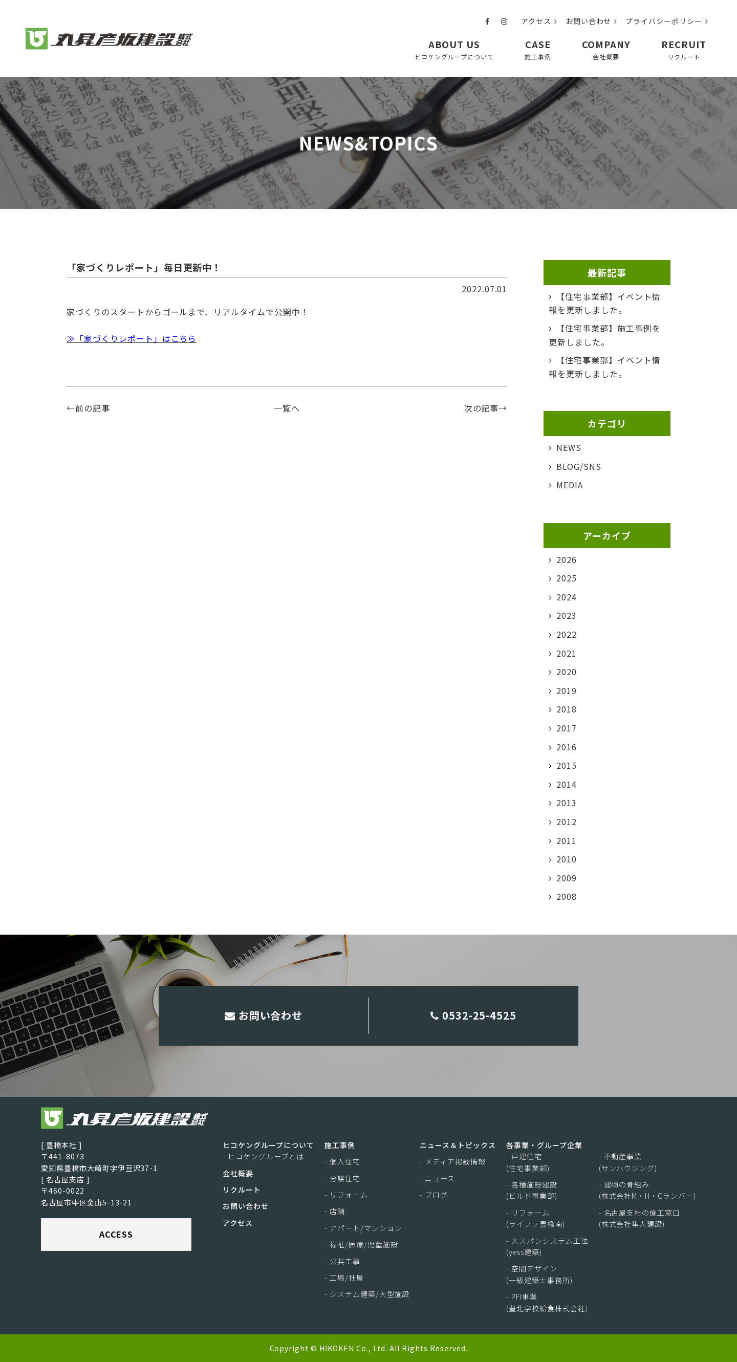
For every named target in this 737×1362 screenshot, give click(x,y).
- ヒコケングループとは (263, 1156)
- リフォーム (346, 1195)
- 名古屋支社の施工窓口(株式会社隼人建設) (640, 1218)
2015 (566, 765)
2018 (566, 709)
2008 (566, 896)
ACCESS (116, 1234)
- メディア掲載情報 (453, 1161)
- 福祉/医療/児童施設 (361, 1244)
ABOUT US (454, 49)
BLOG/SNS (578, 466)
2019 (566, 690)
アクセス (539, 21)
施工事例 (339, 1145)
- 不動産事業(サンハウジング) (628, 1162)
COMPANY (606, 49)
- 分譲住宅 (342, 1178)
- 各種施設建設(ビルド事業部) (531, 1190)
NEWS (568, 447)
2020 (566, 671)
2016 (566, 747)
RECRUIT (683, 49)
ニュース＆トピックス (458, 1145)
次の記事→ (486, 408)
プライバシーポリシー (666, 21)
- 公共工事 (342, 1261)
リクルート (242, 1189)
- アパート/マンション (363, 1228)
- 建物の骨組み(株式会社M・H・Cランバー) (647, 1190)
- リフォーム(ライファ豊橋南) (535, 1218)
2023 (566, 615)
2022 (566, 634)
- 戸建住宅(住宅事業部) (528, 1162)
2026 (566, 559)
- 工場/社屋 (344, 1277)
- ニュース (437, 1178)
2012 (566, 821)
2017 (566, 728)
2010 (566, 859)
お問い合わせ (592, 21)
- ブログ (434, 1195)
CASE (538, 49)
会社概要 (238, 1173)
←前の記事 (88, 408)
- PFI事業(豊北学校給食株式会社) (547, 1302)
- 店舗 (334, 1211)
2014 (566, 784)
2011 (566, 840)
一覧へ (287, 408)
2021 (566, 653)
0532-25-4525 (473, 1015)
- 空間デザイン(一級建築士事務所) (539, 1274)
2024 (566, 597)
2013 (566, 802)
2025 (566, 578)
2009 (566, 878)
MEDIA (569, 485)
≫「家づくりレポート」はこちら (132, 338)
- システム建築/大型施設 (366, 1294)
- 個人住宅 (342, 1161)
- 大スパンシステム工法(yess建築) (547, 1246)
